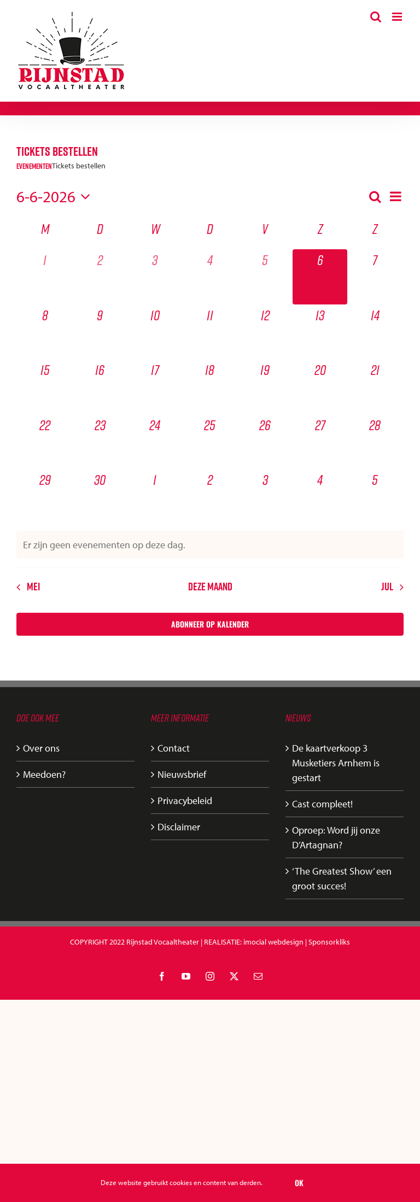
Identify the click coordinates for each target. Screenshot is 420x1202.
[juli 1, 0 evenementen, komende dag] (155, 496)
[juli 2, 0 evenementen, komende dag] (210, 496)
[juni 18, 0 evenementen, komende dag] (210, 386)
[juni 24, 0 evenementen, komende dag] (155, 442)
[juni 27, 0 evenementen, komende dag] (320, 442)
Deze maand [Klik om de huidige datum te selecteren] (210, 586)
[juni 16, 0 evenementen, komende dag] (100, 386)
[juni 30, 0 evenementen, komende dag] (100, 496)
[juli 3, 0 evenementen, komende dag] (265, 496)
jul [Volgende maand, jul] (387, 586)
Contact (174, 748)
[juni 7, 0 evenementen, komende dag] (374, 276)
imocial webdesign (273, 942)
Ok (299, 1182)
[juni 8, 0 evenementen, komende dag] (45, 332)
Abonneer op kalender (210, 624)
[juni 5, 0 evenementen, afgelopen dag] (265, 276)
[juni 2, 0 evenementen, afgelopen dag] (100, 276)
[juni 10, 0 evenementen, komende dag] (155, 332)
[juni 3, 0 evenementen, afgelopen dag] (155, 276)
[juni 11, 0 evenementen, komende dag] (210, 332)
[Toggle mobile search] (375, 16)
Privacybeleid (185, 800)
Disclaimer (179, 826)
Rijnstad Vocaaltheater (162, 942)
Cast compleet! (322, 804)
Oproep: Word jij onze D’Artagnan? (336, 837)
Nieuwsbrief (182, 774)
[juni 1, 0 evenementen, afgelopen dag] (45, 276)
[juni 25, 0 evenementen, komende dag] (210, 442)
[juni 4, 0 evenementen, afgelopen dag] (210, 276)
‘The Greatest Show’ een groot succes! (342, 878)
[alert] (210, 545)
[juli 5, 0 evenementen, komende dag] (374, 496)
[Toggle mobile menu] (398, 16)
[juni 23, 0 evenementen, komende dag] (100, 442)
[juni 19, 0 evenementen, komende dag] (265, 386)
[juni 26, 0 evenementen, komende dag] (265, 442)
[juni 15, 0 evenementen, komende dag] (45, 386)
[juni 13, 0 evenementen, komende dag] (320, 332)
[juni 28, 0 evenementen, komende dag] (374, 442)
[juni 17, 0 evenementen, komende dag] (155, 386)
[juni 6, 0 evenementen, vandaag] (320, 276)
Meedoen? (44, 774)
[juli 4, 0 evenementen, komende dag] (320, 496)
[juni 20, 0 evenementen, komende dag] (320, 386)
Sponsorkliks (329, 942)
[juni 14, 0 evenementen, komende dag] (374, 332)
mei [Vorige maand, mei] (33, 586)
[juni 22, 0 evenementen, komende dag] (45, 442)
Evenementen (34, 166)
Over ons (41, 748)
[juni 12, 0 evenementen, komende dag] (265, 332)
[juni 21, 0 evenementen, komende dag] (374, 386)
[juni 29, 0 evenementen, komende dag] (45, 496)
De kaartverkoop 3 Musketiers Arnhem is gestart (336, 763)
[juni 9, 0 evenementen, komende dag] (100, 332)
